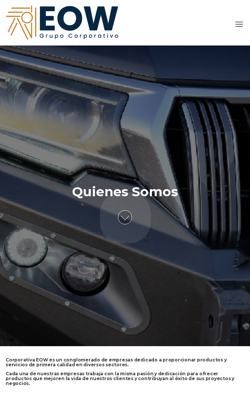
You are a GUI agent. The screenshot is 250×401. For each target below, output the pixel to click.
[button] (239, 24)
